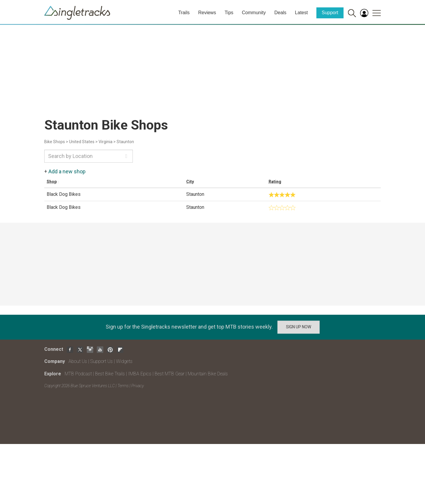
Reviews (207, 12)
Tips (229, 12)
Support (330, 12)
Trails (184, 12)
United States (81, 141)
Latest (301, 12)
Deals (280, 12)
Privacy (137, 385)
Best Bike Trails (110, 374)
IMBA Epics (139, 374)
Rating (275, 181)
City (190, 181)
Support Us (101, 361)
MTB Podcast (78, 374)
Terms (123, 385)
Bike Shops (54, 141)
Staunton (125, 141)
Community (254, 12)
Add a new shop (67, 171)
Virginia (105, 141)
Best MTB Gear (169, 374)
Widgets (124, 361)
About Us (77, 361)
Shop (52, 181)
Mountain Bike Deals (208, 374)
